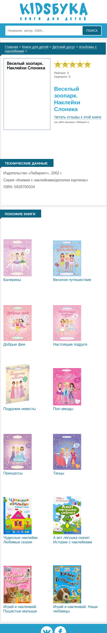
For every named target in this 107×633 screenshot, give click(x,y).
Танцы (58, 473)
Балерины (12, 280)
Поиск (91, 30)
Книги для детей (35, 47)
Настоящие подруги (70, 344)
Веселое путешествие (72, 280)
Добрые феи (14, 344)
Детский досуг (63, 47)
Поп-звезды (63, 409)
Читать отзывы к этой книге (77, 117)
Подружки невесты (19, 409)
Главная (11, 47)
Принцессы (13, 473)
